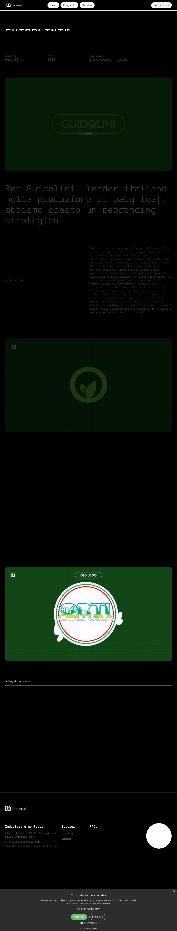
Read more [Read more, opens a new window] (106, 904)
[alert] (88, 910)
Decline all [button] (97, 917)
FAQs (93, 826)
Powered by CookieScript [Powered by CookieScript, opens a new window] (88, 928)
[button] (78, 909)
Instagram (67, 833)
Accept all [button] (79, 917)
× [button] (174, 891)
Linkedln (66, 838)
